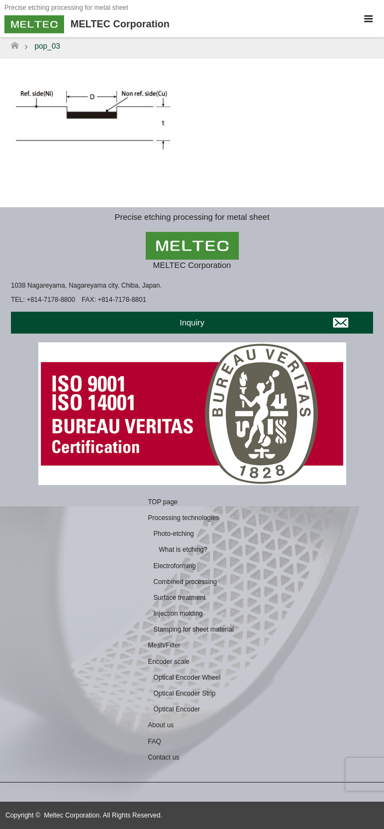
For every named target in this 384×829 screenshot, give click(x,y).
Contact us (163, 757)
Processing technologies (183, 518)
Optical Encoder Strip (184, 693)
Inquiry (192, 322)
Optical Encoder (176, 709)
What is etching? (183, 549)
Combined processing (185, 582)
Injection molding (178, 613)
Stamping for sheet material (193, 629)
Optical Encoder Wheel (187, 677)
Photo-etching (173, 534)
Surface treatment (179, 598)
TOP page (162, 502)
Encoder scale (169, 661)
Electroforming (174, 566)
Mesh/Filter (164, 645)
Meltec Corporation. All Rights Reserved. (103, 815)
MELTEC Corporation (192, 265)
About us (161, 725)
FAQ (154, 741)
